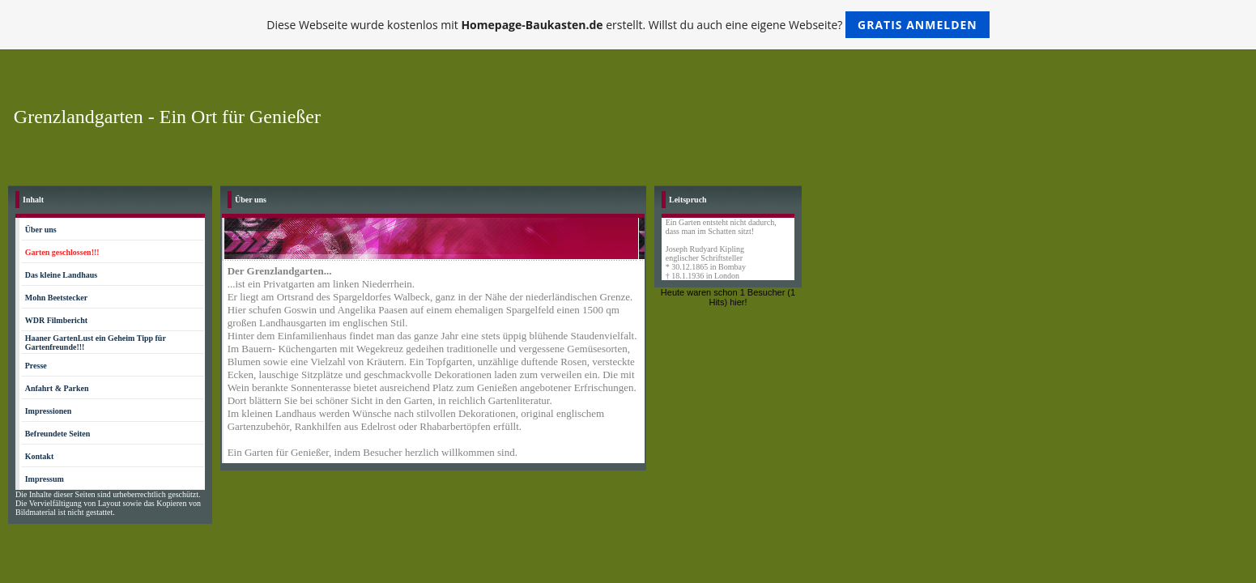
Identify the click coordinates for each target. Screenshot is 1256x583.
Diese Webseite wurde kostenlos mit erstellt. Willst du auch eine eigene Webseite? (628, 24)
